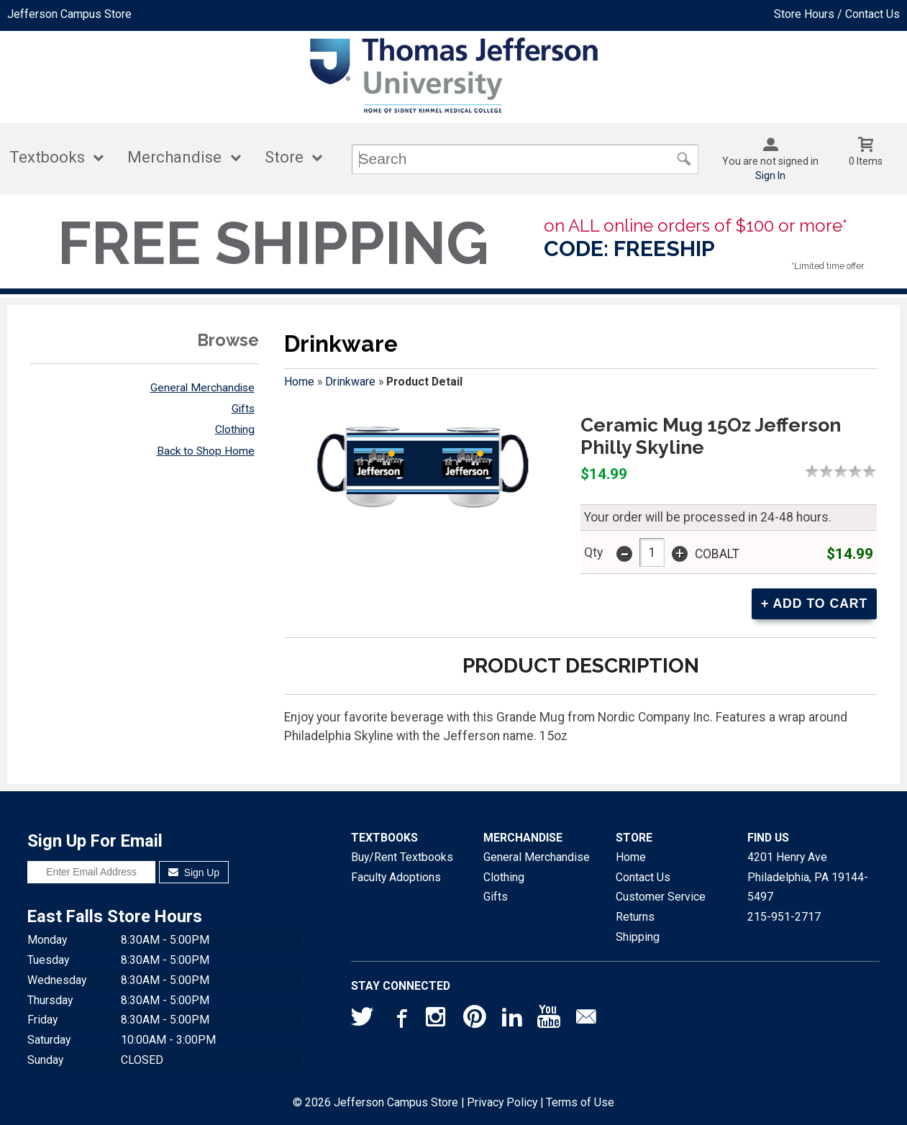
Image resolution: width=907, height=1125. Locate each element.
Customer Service (661, 896)
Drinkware (350, 381)
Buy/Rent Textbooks (402, 857)
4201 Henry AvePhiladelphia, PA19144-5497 (807, 876)
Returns (635, 917)
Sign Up (193, 872)
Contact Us (643, 877)
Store (284, 157)
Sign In (770, 175)
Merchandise (174, 157)
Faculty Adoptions (396, 877)
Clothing (235, 429)
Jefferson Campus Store (69, 14)
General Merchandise (202, 387)
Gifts (243, 408)
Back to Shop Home (206, 451)
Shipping (638, 937)
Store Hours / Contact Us (837, 14)
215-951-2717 (784, 917)
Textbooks (47, 157)
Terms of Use (580, 1102)
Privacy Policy (502, 1102)
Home (299, 381)
